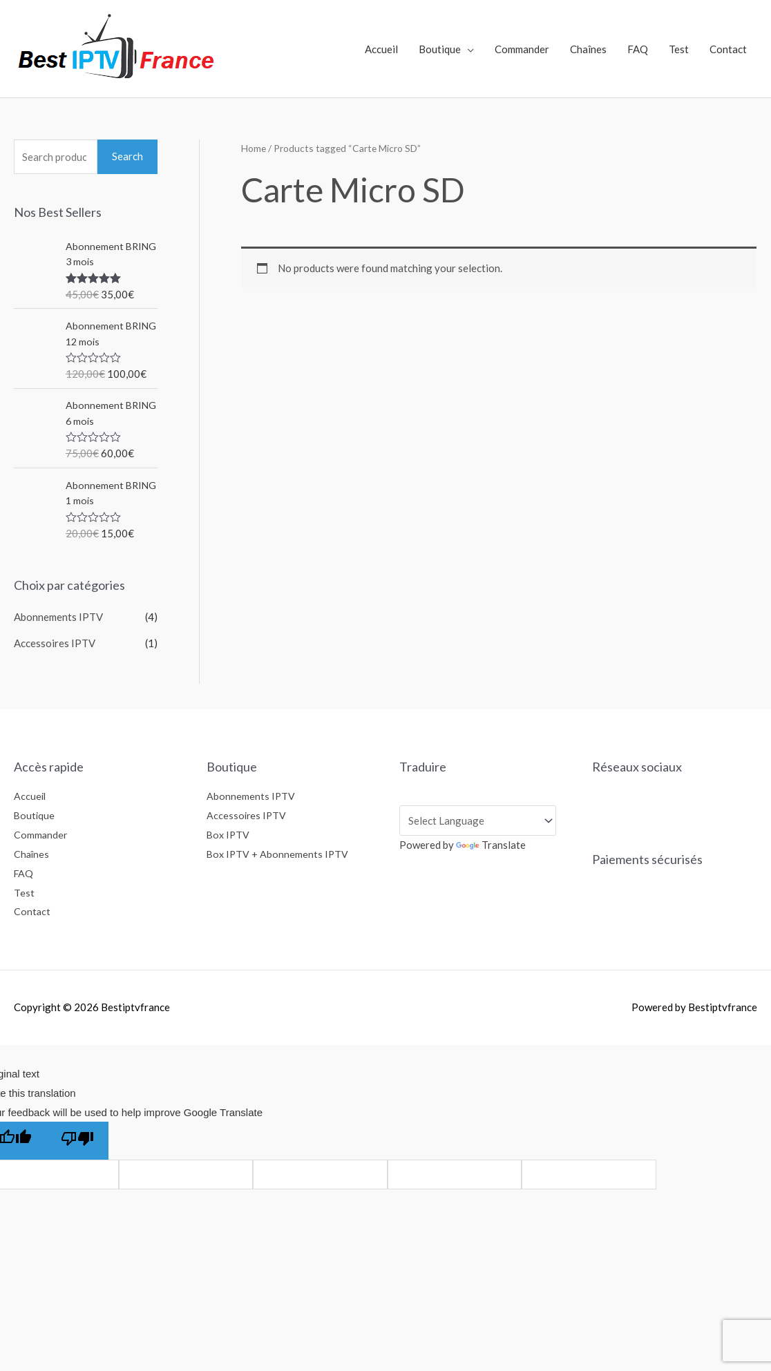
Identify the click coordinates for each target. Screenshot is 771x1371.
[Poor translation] (77, 1141)
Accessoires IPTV (54, 643)
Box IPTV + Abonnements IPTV (279, 853)
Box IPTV (229, 834)
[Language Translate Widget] (477, 820)
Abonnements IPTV (58, 617)
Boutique (440, 49)
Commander (522, 49)
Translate (491, 844)
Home (253, 148)
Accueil (381, 49)
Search (127, 156)
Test (679, 49)
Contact (728, 49)
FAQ (637, 49)
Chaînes (588, 49)
